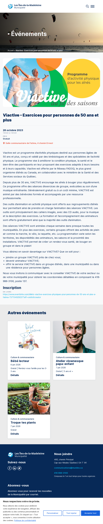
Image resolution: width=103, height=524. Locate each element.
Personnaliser (52, 513)
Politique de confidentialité (25, 520)
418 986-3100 (61, 473)
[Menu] (92, 6)
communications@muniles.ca (68, 468)
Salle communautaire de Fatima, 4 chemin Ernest (28, 143)
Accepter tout (90, 513)
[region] (51, 511)
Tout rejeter (71, 513)
